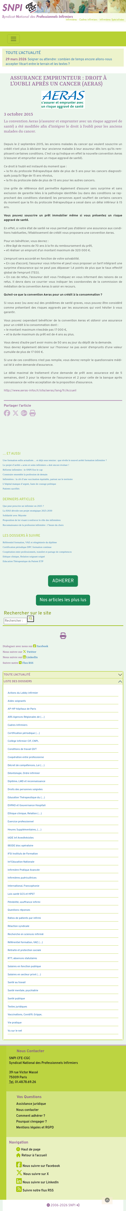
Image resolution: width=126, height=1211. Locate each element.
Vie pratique (15, 1022)
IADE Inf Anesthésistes (21, 837)
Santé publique (16, 998)
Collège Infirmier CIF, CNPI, (23, 741)
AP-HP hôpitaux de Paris (22, 709)
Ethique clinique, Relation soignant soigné (24, 556)
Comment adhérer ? (30, 1116)
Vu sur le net (15, 1030)
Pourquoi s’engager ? (31, 1122)
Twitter (29, 652)
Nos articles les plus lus (63, 600)
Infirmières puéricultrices (22, 877)
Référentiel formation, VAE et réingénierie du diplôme (30, 542)
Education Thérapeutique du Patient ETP (23, 561)
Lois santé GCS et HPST (21, 894)
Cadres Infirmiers (17, 725)
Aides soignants (17, 701)
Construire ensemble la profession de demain (25, 474)
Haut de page (28, 1150)
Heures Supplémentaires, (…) (24, 829)
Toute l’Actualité (17, 675)
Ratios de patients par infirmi (24, 918)
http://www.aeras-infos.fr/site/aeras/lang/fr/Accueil (40, 390)
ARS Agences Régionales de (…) (26, 717)
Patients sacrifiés (11, 488)
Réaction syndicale (18, 926)
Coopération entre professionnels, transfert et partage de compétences (37, 551)
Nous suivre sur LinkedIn (37, 1182)
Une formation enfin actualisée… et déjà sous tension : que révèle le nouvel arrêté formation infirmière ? (55, 460)
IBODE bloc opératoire (20, 845)
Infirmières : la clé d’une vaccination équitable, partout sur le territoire (38, 479)
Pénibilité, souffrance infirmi (24, 902)
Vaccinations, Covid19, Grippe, (25, 1014)
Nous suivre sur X (32, 1174)
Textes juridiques (17, 1006)
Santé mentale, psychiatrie (23, 990)
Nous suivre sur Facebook (38, 1166)
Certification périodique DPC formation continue (27, 547)
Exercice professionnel (21, 821)
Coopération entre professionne (26, 757)
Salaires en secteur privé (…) (24, 974)
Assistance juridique (31, 1104)
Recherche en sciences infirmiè (26, 934)
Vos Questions (29, 1097)
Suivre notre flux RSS (35, 1191)
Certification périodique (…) (24, 733)
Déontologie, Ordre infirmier (24, 773)
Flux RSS (26, 663)
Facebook (40, 646)
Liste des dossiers (18, 681)
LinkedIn (30, 657)
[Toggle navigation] (13, 38)
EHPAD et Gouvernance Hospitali (27, 805)
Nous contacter (27, 1110)
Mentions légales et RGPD (35, 1128)
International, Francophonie (23, 886)
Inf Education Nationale (21, 861)
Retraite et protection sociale (24, 950)
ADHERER (63, 581)
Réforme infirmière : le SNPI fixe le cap (23, 469)
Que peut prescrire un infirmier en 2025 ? (23, 506)
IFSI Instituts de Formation (23, 853)
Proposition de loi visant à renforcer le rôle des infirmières (32, 520)
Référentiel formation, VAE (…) (25, 942)
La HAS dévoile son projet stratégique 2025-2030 (27, 510)
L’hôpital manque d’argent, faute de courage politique (29, 483)
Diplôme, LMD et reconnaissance (26, 781)
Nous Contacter (30, 1051)
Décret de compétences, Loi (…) (26, 765)
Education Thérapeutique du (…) (26, 797)
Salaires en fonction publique (24, 966)
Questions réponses (19, 910)
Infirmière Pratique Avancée (24, 870)
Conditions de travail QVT (22, 749)
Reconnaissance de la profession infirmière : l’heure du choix (33, 525)
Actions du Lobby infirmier (23, 693)
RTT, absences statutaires (22, 958)
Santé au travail (17, 982)
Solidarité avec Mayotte (15, 515)
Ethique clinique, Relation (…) (25, 813)
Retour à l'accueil (31, 1155)
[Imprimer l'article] (32, 415)
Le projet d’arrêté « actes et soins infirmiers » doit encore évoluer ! (36, 465)
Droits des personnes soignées (25, 789)
